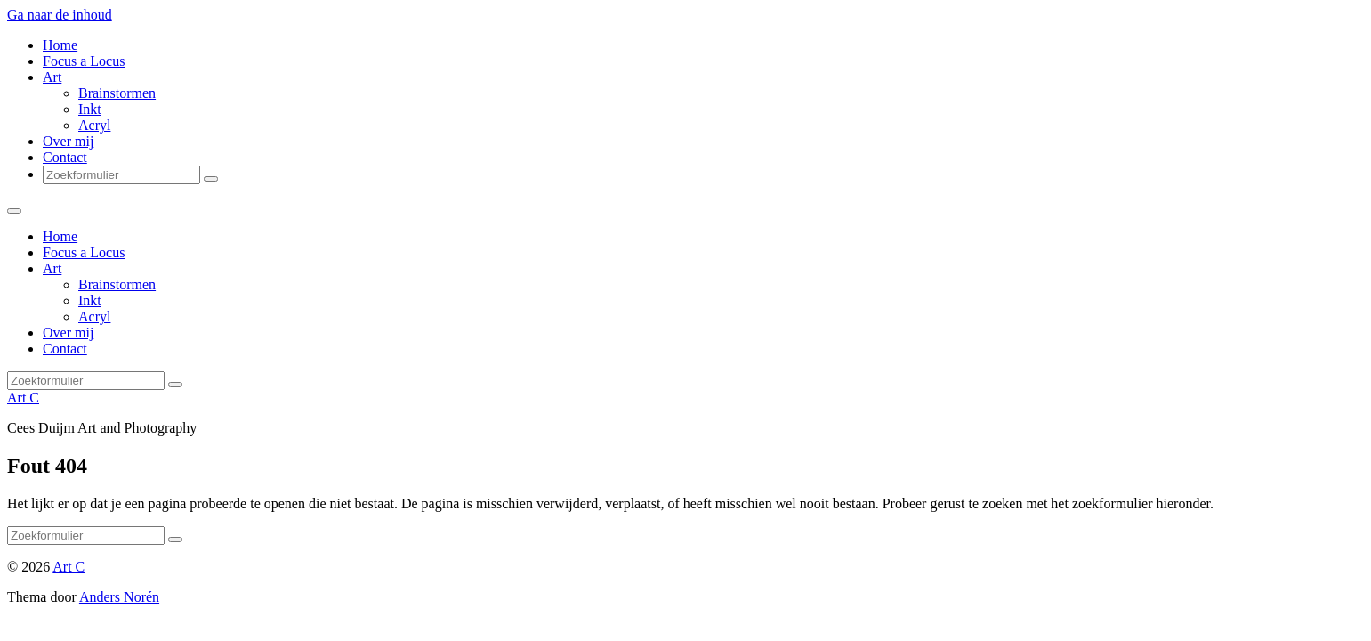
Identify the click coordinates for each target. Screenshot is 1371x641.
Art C (23, 397)
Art (52, 77)
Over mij (68, 141)
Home (60, 45)
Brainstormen (117, 93)
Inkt (89, 109)
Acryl (94, 125)
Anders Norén (119, 596)
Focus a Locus (84, 61)
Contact (65, 157)
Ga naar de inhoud (59, 14)
